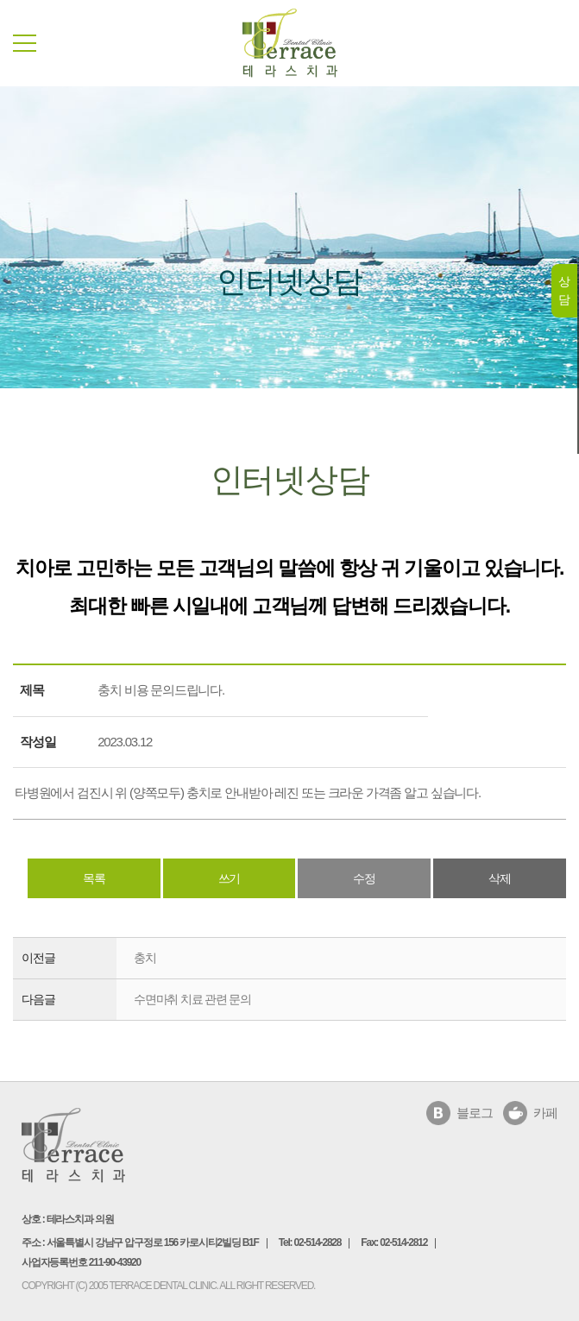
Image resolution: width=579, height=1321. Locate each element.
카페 (545, 1112)
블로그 (474, 1112)
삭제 (499, 878)
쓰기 (229, 878)
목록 (94, 878)
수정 (364, 878)
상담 (564, 290)
